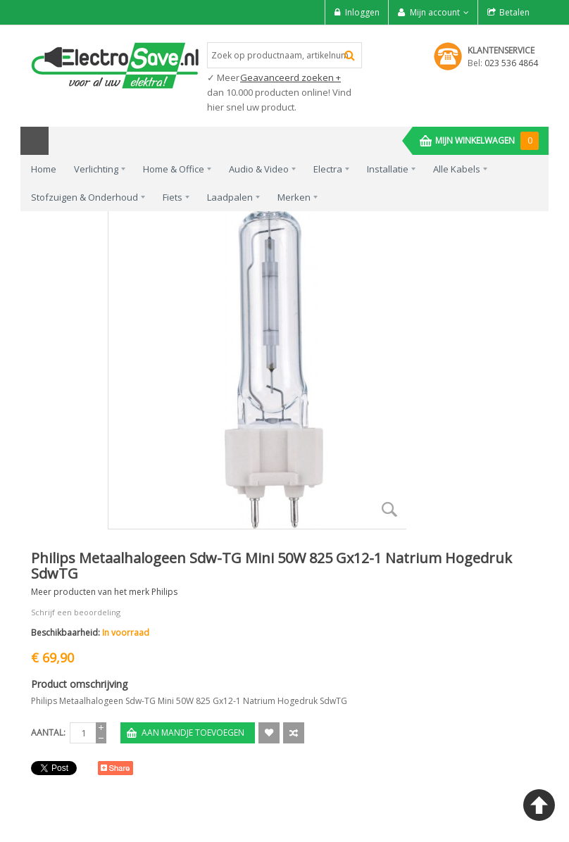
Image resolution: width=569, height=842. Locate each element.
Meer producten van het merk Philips (104, 592)
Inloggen (362, 12)
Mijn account (435, 12)
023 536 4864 (511, 63)
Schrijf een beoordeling (75, 612)
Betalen (514, 12)
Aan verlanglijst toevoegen (269, 732)
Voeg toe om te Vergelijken (293, 732)
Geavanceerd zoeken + (290, 77)
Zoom (390, 509)
